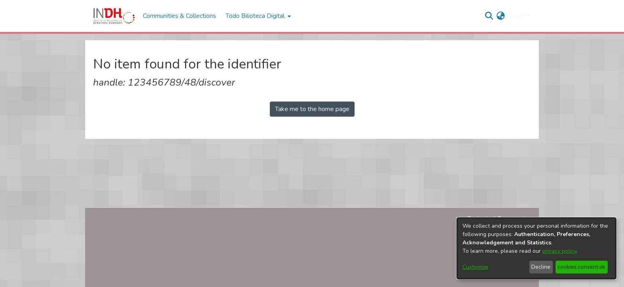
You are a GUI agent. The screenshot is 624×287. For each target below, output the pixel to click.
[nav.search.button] (489, 16)
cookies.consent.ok (581, 267)
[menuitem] (501, 16)
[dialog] (536, 248)
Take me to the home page (312, 109)
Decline (540, 267)
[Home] (114, 16)
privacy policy (559, 251)
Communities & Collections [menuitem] (179, 16)
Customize (475, 267)
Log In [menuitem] (516, 16)
